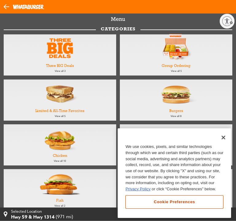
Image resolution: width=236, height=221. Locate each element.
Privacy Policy (138, 189)
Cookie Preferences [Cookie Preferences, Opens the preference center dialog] (174, 202)
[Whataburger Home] (28, 7)
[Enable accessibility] (227, 21)
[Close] (223, 137)
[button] (8, 6)
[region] (174, 173)
